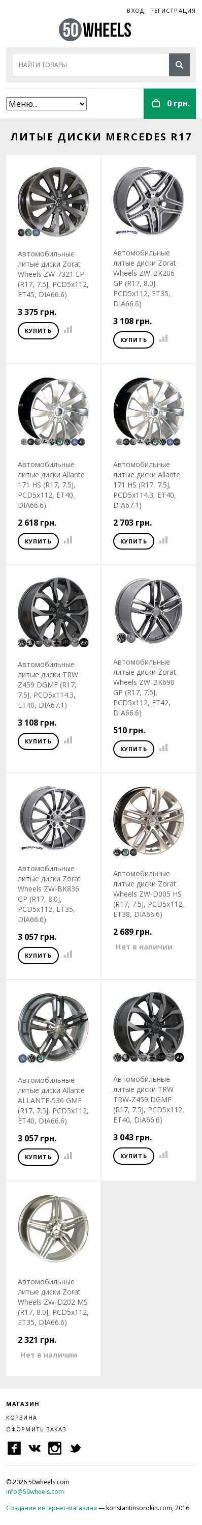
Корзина (21, 1417)
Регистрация (173, 10)
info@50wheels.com (35, 1491)
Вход (135, 10)
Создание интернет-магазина (51, 1508)
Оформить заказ (36, 1429)
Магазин (23, 1403)
